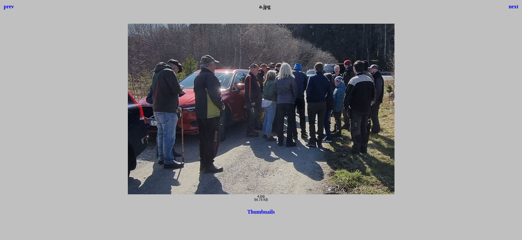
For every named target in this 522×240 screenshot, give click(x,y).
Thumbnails (261, 212)
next (513, 6)
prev (9, 6)
